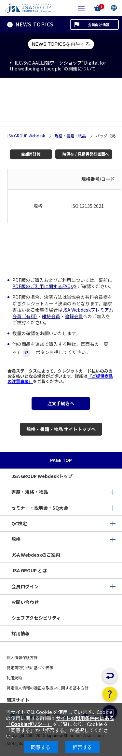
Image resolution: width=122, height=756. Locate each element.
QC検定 (19, 523)
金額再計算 (31, 154)
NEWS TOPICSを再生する (61, 44)
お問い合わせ (25, 602)
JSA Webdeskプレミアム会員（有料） (62, 312)
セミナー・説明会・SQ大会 (39, 507)
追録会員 (74, 316)
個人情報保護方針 (22, 657)
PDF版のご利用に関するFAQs (42, 286)
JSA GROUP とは (29, 570)
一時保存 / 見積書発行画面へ (84, 154)
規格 (15, 539)
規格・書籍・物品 (70, 135)
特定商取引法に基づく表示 (30, 667)
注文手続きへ (61, 403)
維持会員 (51, 316)
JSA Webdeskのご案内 (35, 554)
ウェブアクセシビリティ (36, 617)
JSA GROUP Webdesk (26, 135)
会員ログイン (25, 586)
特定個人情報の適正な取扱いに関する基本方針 (47, 687)
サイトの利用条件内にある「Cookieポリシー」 (60, 721)
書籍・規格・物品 (29, 491)
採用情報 (20, 633)
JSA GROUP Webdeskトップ (42, 476)
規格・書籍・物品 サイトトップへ (61, 429)
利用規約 (14, 677)
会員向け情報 (98, 24)
